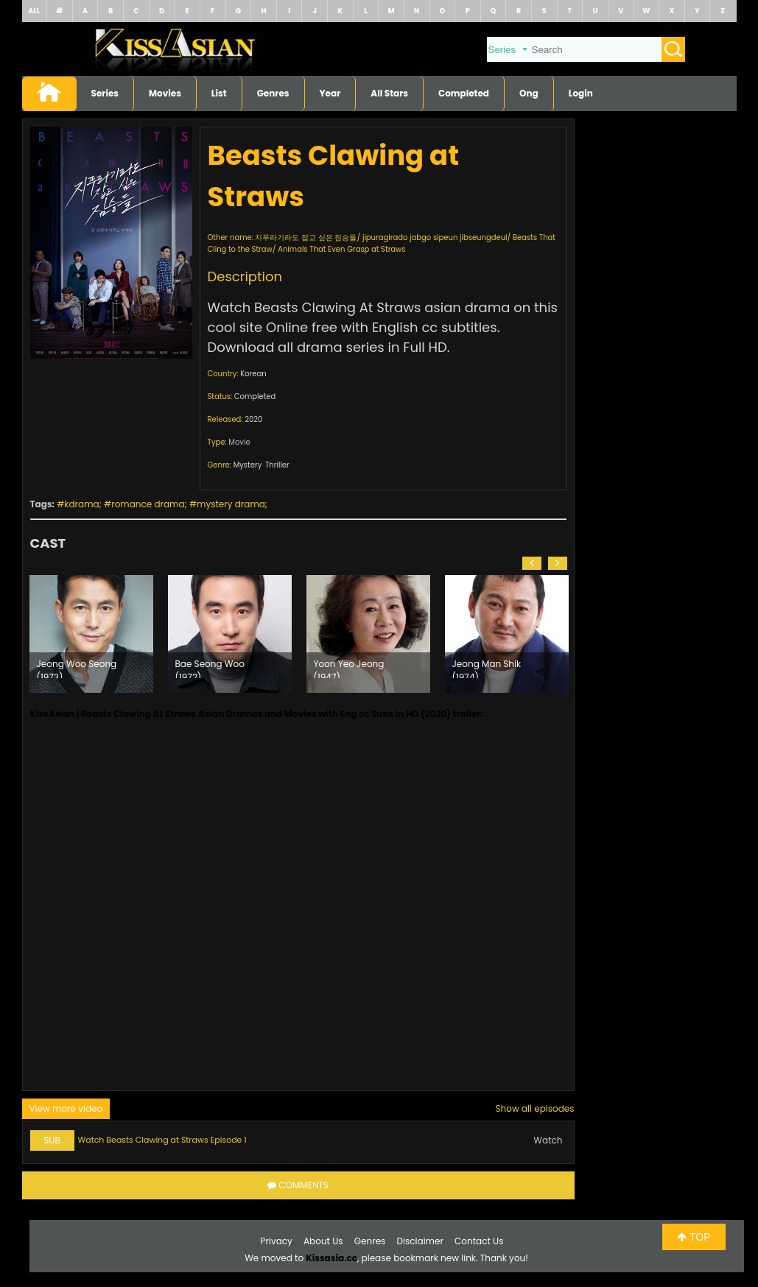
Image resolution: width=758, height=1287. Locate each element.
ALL (34, 10)
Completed (463, 93)
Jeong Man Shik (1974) (487, 667)
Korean (253, 373)
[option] (91, 634)
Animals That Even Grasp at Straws (341, 249)
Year (330, 93)
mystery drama (231, 504)
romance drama (147, 504)
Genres (273, 93)
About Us (323, 1241)
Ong (528, 93)
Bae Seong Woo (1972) (210, 667)
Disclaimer (420, 1241)
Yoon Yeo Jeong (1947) (349, 667)
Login (581, 93)
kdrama (81, 504)
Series (105, 93)
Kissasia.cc (331, 1258)
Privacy (276, 1241)
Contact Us (479, 1241)
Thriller (277, 464)
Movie (239, 442)
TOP (693, 1237)
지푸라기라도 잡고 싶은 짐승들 (306, 237)
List (219, 93)
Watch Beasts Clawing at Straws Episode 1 (162, 1140)
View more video (66, 1108)
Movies (165, 93)
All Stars (389, 93)
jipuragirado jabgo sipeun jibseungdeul (435, 237)
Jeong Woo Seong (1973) (77, 667)
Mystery (248, 464)
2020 (253, 419)
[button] (531, 563)
